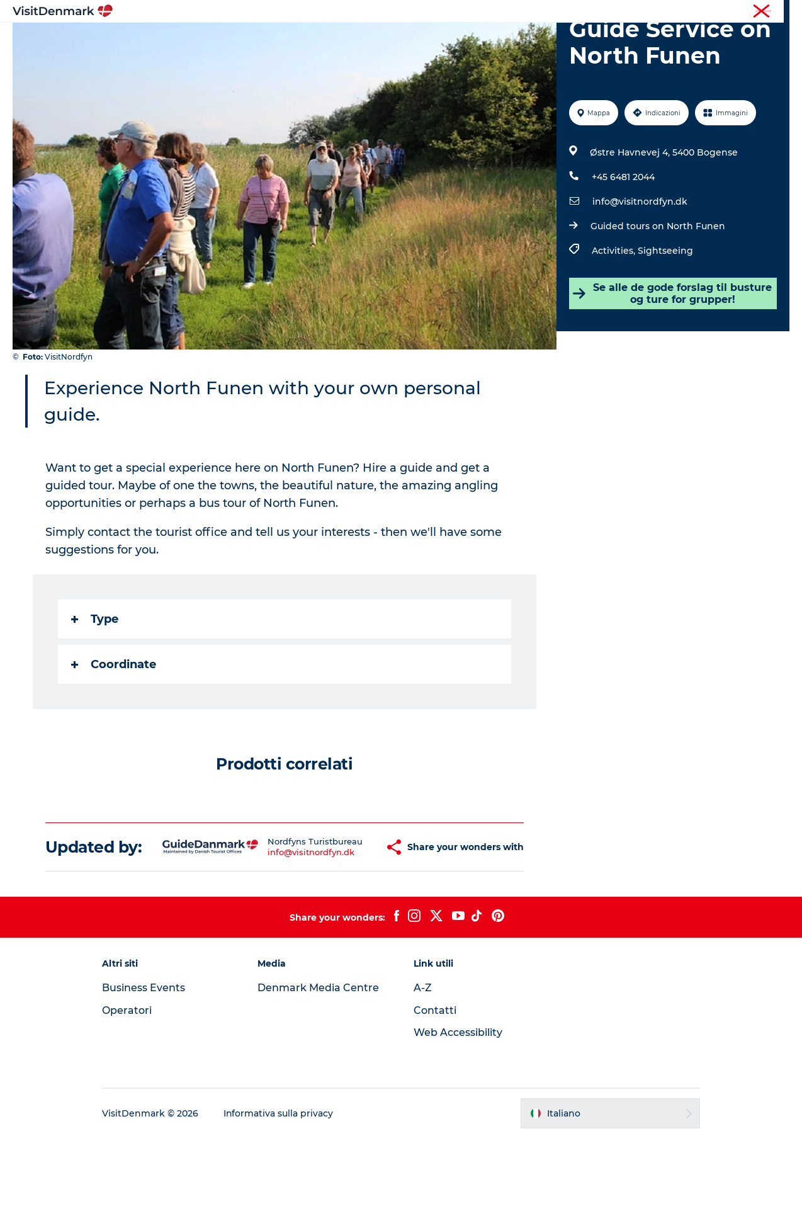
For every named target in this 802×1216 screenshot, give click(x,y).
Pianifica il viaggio (548, 41)
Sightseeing (665, 310)
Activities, (615, 310)
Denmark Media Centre (319, 1066)
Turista (687, 12)
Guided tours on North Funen (657, 286)
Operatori (730, 12)
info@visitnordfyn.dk (639, 261)
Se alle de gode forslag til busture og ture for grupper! (672, 353)
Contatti (435, 1088)
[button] (351, 916)
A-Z (423, 1066)
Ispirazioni (234, 41)
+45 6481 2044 (623, 236)
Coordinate (113, 724)
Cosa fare (380, 41)
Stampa (774, 12)
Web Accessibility (458, 1111)
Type (94, 679)
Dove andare (308, 41)
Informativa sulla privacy (280, 1191)
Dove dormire (454, 41)
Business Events (145, 1066)
